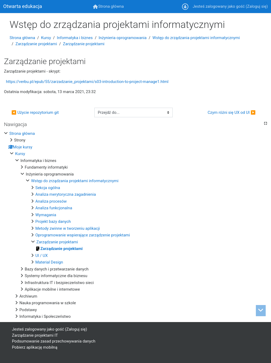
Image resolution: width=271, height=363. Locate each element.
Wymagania (45, 214)
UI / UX (41, 255)
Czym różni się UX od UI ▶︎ (232, 112)
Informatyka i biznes (75, 37)
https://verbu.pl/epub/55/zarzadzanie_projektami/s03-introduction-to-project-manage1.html (87, 81)
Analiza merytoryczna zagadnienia (65, 194)
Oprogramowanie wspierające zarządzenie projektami (82, 235)
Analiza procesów (51, 201)
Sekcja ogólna (47, 187)
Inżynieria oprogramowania (122, 37)
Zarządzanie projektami (36, 43)
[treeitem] (135, 225)
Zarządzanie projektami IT (35, 335)
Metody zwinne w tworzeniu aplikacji (67, 228)
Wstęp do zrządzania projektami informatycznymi (196, 37)
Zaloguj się (256, 6)
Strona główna (22, 37)
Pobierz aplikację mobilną (34, 347)
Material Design (49, 262)
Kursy (46, 37)
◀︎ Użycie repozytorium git (35, 112)
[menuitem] (108, 6)
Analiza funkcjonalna (53, 208)
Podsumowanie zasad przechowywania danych (53, 341)
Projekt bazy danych (53, 221)
